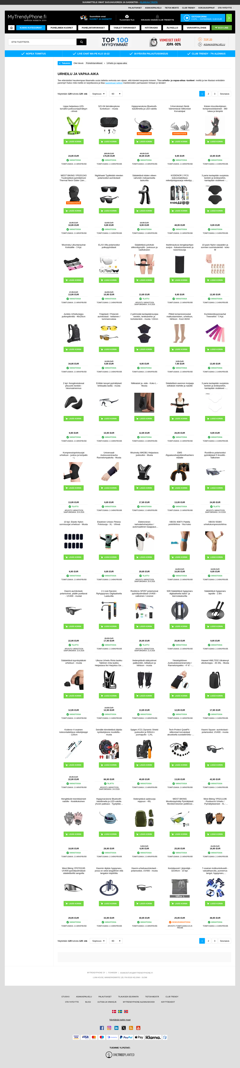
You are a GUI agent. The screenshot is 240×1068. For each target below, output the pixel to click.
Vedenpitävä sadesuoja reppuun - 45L (144, 800)
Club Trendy (188, 8)
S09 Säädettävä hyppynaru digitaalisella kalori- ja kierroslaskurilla (180, 593)
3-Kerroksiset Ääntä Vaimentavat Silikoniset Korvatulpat (180, 108)
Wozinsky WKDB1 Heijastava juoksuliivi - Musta (144, 453)
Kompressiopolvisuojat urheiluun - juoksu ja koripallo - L (73, 455)
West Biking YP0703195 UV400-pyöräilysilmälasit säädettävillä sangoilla (73, 870)
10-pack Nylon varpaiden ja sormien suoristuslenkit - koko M (215, 247)
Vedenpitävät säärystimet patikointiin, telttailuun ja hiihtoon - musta (144, 663)
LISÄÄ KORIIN (146, 142)
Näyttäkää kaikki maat (120, 1019)
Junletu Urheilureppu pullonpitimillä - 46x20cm (73, 315)
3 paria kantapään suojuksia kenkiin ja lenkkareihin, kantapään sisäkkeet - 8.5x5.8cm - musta (215, 178)
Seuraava (224, 94)
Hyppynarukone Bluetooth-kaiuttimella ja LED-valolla (144, 107)
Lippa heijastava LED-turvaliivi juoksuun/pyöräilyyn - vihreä (73, 108)
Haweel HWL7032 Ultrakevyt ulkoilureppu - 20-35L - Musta (215, 661)
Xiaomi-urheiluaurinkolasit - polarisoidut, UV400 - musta (144, 869)
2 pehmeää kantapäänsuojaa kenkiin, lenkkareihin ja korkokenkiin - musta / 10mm (144, 316)
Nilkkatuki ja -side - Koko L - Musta (144, 384)
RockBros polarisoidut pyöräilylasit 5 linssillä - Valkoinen (215, 455)
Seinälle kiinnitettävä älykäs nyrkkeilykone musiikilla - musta (109, 732)
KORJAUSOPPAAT (206, 8)
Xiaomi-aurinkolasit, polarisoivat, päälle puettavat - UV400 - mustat (73, 593)
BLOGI (88, 1002)
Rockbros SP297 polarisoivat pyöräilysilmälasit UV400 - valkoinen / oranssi (144, 593)
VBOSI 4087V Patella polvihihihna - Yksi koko (179, 523)
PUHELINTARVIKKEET (93, 27)
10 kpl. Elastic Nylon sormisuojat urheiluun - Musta (73, 523)
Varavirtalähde (196, 27)
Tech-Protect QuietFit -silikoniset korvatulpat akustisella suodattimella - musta (179, 732)
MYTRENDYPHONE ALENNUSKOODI (139, 1002)
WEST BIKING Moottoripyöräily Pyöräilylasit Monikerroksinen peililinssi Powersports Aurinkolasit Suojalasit (179, 801)
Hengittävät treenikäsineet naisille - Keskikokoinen (73, 800)
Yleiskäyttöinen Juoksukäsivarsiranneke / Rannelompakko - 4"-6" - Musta (180, 663)
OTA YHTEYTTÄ (225, 8)
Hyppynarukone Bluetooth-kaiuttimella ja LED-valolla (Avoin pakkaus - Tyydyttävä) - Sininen (109, 801)
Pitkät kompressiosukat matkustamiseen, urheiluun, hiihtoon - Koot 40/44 (179, 316)
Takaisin (66, 63)
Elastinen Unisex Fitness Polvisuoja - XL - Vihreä (109, 523)
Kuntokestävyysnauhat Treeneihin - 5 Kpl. (215, 315)
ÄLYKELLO (172, 27)
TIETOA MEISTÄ (172, 8)
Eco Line (221, 27)
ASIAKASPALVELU (153, 8)
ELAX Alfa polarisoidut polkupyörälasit (109, 246)
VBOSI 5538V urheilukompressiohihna (215, 523)
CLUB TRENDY (172, 997)
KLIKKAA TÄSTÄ (149, 2)
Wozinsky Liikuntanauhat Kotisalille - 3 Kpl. (74, 246)
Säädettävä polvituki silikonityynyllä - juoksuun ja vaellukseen (144, 247)
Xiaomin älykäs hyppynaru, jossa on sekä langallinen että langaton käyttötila (109, 870)
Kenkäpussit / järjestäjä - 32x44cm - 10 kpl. (179, 869)
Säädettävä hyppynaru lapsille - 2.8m (215, 592)
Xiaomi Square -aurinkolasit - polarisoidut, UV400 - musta (215, 730)
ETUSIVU (66, 997)
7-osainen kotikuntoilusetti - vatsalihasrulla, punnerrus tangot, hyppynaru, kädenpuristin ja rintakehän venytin (215, 870)
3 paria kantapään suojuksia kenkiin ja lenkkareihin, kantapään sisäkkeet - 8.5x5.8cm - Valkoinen (215, 385)
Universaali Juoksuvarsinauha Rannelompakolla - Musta (109, 455)
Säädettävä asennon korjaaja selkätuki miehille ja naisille (180, 384)
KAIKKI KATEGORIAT (31, 27)
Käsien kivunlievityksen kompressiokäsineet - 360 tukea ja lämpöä (215, 108)
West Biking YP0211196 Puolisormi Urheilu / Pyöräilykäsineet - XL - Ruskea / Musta (215, 801)
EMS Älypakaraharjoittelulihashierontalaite (180, 455)
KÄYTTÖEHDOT (168, 1002)
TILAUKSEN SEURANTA (128, 997)
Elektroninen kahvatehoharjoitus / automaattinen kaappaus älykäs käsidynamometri (144, 524)
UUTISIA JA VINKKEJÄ (106, 1002)
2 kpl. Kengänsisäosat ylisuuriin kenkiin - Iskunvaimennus (73, 385)
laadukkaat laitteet (114, 83)
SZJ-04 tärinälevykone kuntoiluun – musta (109, 107)
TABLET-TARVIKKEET (125, 27)
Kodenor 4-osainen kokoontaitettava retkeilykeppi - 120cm (73, 732)
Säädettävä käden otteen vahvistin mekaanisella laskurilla (144, 178)
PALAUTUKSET (135, 8)
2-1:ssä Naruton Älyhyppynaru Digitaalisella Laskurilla (109, 593)
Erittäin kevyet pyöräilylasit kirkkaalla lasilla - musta (109, 384)
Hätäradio (151, 27)
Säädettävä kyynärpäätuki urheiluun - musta (73, 661)
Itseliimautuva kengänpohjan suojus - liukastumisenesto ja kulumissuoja (179, 247)
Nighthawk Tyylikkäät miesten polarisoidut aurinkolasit (109, 176)
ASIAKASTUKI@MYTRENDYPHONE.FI (136, 973)
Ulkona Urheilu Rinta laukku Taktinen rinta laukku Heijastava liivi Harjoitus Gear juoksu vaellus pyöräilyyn (109, 663)
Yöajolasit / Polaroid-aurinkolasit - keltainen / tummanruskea (109, 316)
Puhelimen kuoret (62, 27)
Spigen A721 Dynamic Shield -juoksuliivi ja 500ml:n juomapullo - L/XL (144, 732)
